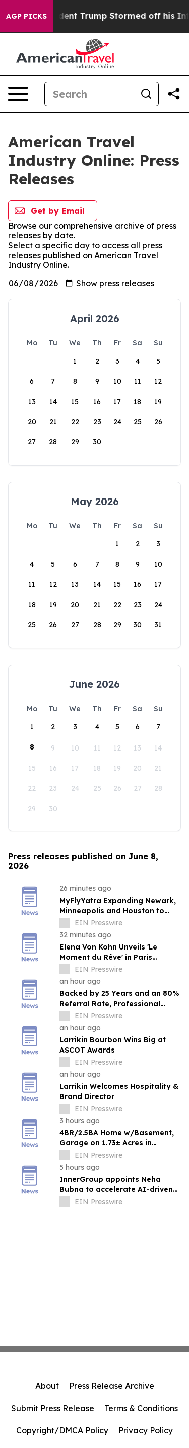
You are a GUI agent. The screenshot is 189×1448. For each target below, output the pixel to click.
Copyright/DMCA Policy (62, 1430)
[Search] (89, 94)
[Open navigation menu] (18, 94)
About (47, 1386)
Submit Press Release (52, 1408)
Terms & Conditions (141, 1408)
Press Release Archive (111, 1386)
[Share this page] (174, 94)
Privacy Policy (145, 1430)
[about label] (64, 923)
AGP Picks (26, 16)
